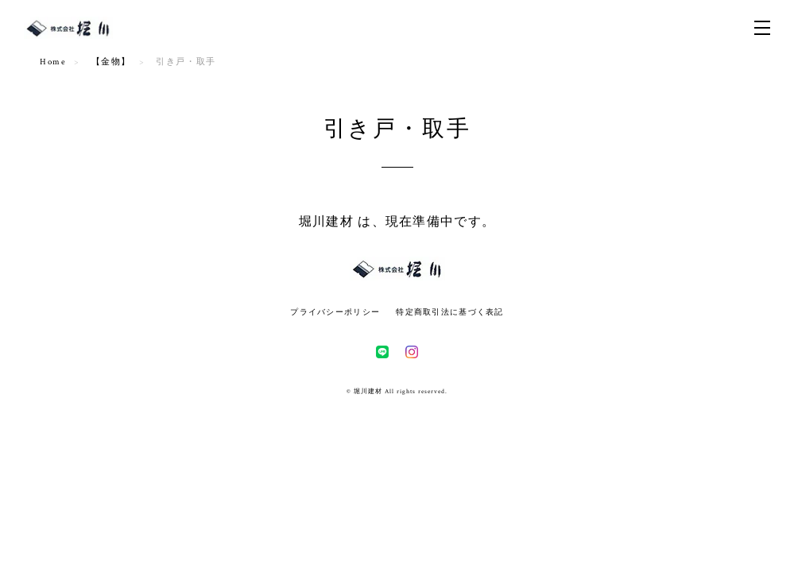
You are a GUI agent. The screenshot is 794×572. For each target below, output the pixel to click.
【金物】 (111, 62)
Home (53, 62)
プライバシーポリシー (335, 311)
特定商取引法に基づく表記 (449, 311)
